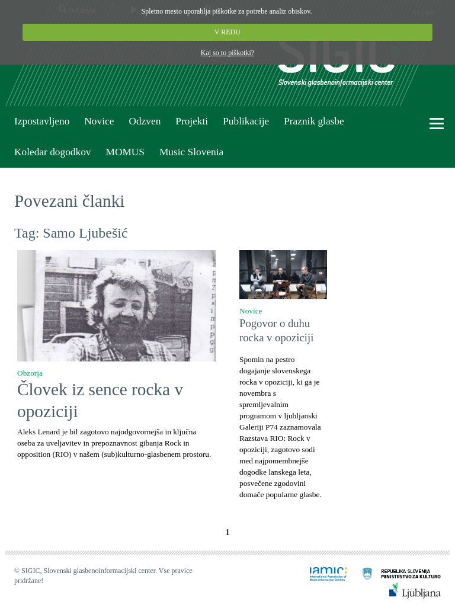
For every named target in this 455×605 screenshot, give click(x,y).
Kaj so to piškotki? (227, 53)
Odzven (145, 121)
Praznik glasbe (314, 121)
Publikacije (246, 121)
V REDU (227, 32)
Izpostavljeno (41, 121)
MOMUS (124, 152)
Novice (99, 121)
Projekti (191, 121)
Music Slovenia (191, 152)
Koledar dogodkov (52, 152)
